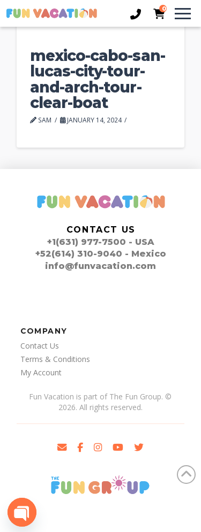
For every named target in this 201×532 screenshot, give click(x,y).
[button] (178, 13)
